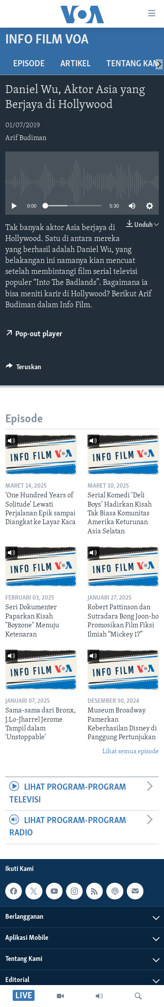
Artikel (75, 64)
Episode (29, 64)
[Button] (23, 369)
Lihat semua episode (130, 751)
